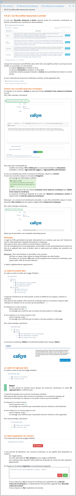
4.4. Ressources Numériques (27, 6)
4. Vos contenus (7, 6)
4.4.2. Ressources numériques (52, 6)
